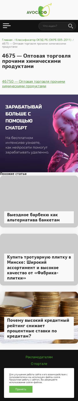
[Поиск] (70, 26)
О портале (39, 363)
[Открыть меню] (6, 26)
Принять (20, 389)
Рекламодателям (39, 357)
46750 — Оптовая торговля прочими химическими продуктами (33, 84)
